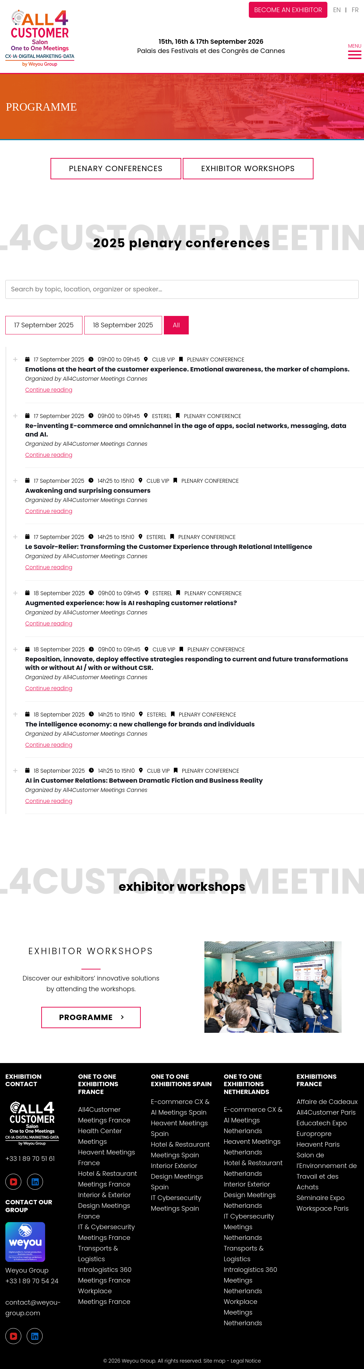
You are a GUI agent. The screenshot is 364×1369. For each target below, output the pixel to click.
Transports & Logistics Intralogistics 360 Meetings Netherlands (250, 1269)
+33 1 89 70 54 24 (31, 1280)
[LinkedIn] (35, 1336)
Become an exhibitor (288, 9)
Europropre (314, 1133)
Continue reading (49, 389)
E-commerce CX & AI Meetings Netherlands (253, 1120)
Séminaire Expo (320, 1197)
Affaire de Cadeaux (327, 1101)
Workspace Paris (322, 1208)
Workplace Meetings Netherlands (243, 1312)
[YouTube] (13, 1336)
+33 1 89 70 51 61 (30, 1158)
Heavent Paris (317, 1144)
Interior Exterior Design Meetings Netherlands (249, 1195)
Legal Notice (246, 1360)
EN (337, 9)
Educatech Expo (321, 1123)
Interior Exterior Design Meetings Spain (177, 1176)
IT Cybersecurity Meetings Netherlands (249, 1227)
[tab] (182, 375)
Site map (214, 1360)
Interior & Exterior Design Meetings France (104, 1205)
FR (355, 9)
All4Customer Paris (326, 1112)
